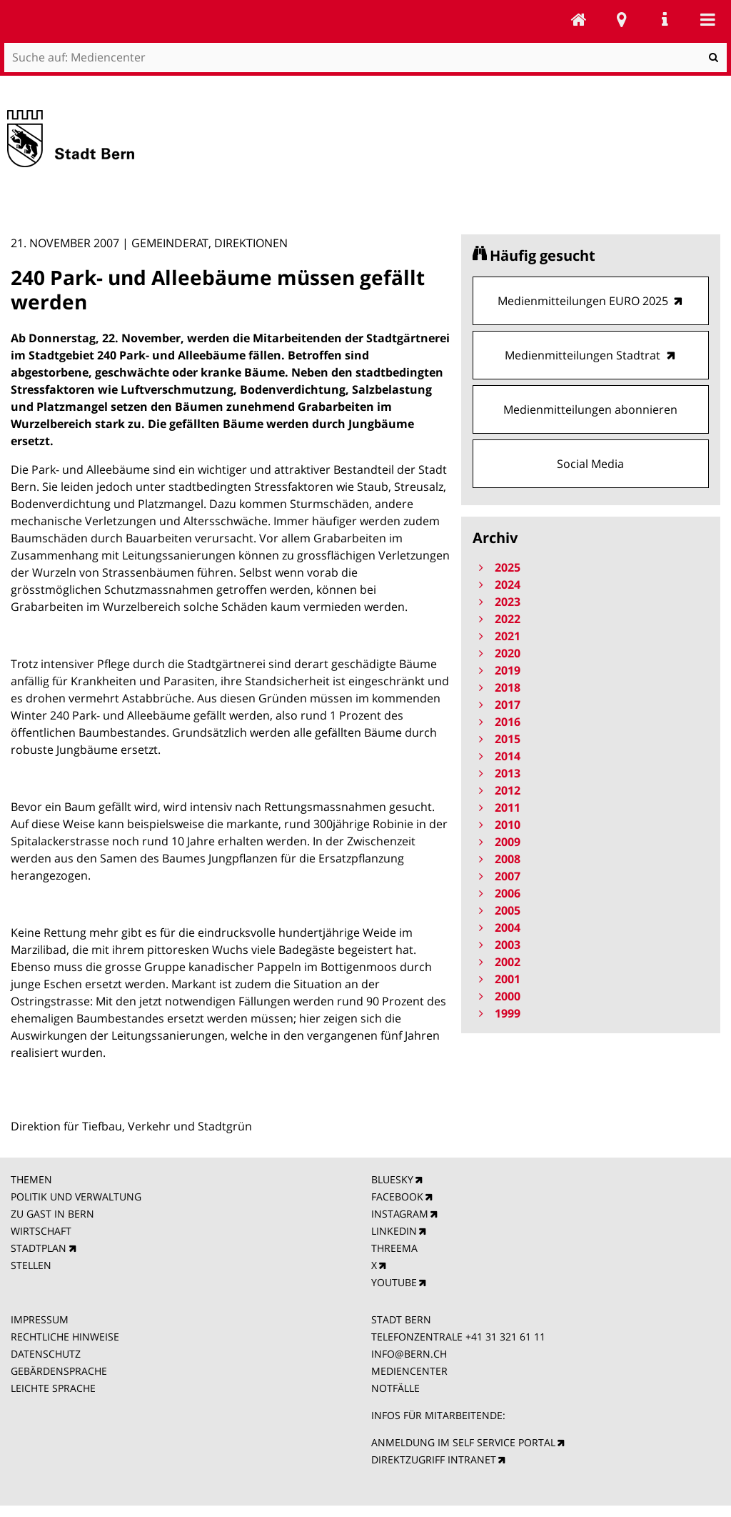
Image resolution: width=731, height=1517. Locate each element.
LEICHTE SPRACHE (53, 1388)
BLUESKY (392, 1179)
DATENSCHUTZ (46, 1354)
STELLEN (31, 1265)
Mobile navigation (707, 19)
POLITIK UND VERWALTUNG (76, 1196)
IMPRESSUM (40, 1319)
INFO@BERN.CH (409, 1354)
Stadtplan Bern (622, 19)
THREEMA (394, 1248)
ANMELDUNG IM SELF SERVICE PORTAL (463, 1442)
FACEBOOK (397, 1196)
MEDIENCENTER (409, 1371)
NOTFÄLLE (395, 1388)
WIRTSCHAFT (41, 1231)
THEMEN (31, 1179)
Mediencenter (579, 19)
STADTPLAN (38, 1248)
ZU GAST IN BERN (52, 1213)
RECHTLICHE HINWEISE (65, 1336)
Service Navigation (664, 19)
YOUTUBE (394, 1282)
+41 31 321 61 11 (505, 1336)
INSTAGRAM (399, 1213)
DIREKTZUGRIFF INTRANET (433, 1459)
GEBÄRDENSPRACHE (59, 1371)
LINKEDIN (394, 1231)
